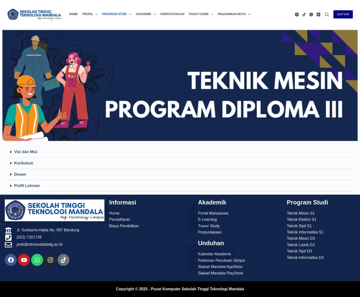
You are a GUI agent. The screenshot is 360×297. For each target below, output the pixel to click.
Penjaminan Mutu (235, 14)
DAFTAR (343, 14)
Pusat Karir (202, 14)
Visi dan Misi (25, 148)
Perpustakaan (172, 14)
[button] (180, 148)
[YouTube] (318, 14)
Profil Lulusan (27, 182)
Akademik (147, 14)
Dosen (20, 171)
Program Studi (117, 14)
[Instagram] (297, 14)
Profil (90, 14)
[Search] (327, 14)
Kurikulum (23, 159)
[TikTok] (304, 14)
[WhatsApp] (311, 14)
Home (73, 14)
